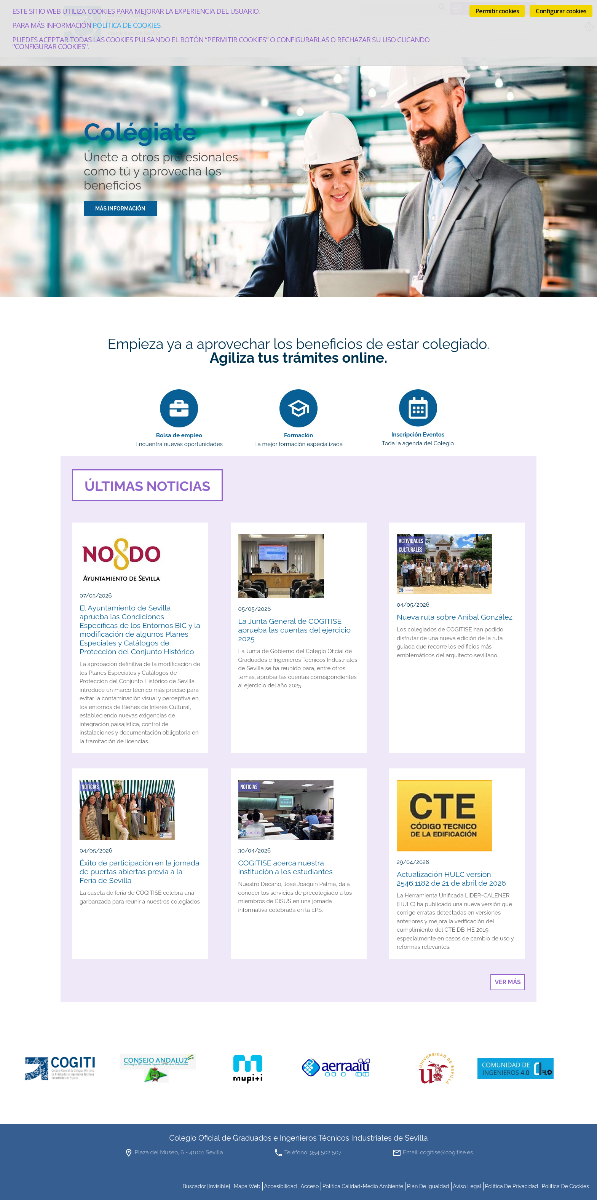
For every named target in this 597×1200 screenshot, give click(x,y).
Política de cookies (126, 25)
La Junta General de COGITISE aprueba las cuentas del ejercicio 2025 (294, 630)
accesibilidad (280, 1186)
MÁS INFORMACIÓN (120, 209)
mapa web (247, 1186)
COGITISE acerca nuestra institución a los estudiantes (285, 867)
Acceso (309, 1186)
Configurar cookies (561, 11)
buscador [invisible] (206, 1186)
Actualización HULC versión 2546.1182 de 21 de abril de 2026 (451, 879)
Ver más (507, 982)
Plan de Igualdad (428, 1186)
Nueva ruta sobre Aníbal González (454, 617)
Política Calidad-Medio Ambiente (362, 1186)
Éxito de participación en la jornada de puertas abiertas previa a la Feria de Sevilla (140, 872)
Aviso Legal (467, 1186)
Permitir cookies (497, 11)
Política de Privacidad (511, 1186)
